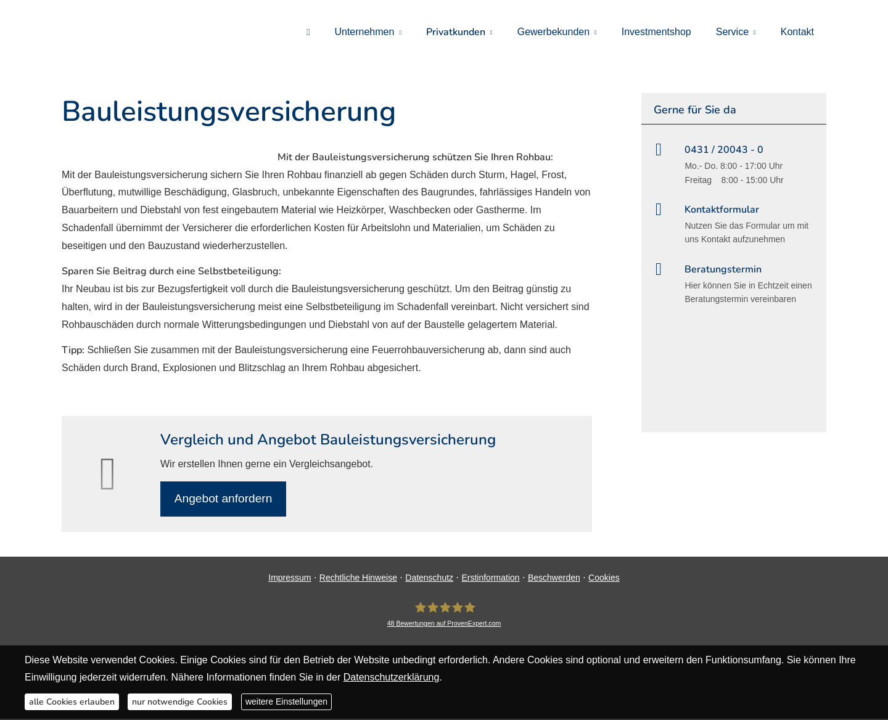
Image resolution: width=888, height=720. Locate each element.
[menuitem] (308, 31)
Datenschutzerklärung (391, 677)
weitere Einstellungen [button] (286, 701)
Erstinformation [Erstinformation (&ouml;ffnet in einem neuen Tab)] (490, 578)
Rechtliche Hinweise (358, 578)
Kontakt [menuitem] (797, 32)
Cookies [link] (604, 578)
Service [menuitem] (732, 32)
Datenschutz (429, 578)
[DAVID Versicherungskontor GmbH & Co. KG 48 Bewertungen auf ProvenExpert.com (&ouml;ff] (444, 615)
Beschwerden (554, 578)
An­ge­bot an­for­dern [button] (224, 499)
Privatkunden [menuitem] (455, 32)
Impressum (289, 578)
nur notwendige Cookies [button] (180, 702)
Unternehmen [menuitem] (364, 32)
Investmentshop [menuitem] (656, 32)
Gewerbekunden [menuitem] (553, 32)
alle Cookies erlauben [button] (72, 702)
